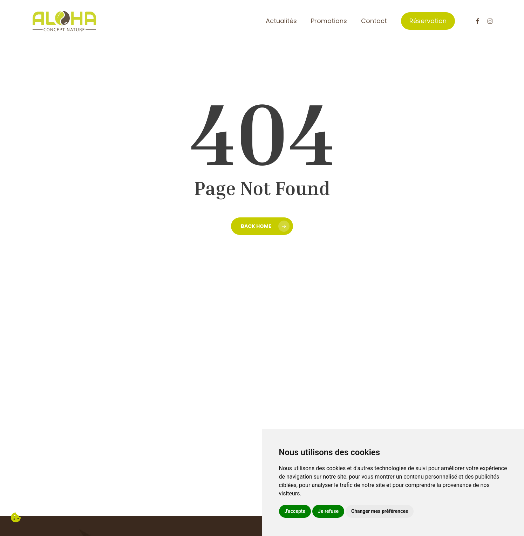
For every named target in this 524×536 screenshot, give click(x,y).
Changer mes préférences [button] (379, 511)
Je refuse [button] (328, 511)
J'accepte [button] (295, 511)
